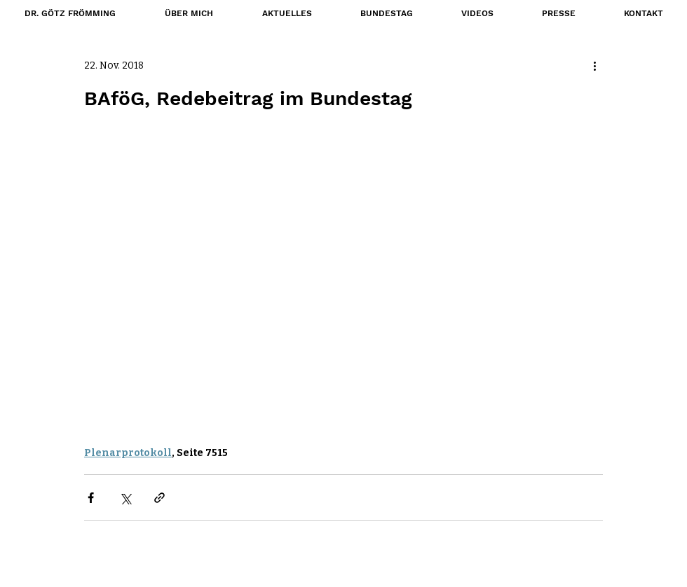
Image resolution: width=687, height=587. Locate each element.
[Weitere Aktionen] (594, 65)
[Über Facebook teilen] (90, 497)
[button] (386, 13)
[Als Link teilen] (159, 497)
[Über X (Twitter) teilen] (125, 497)
